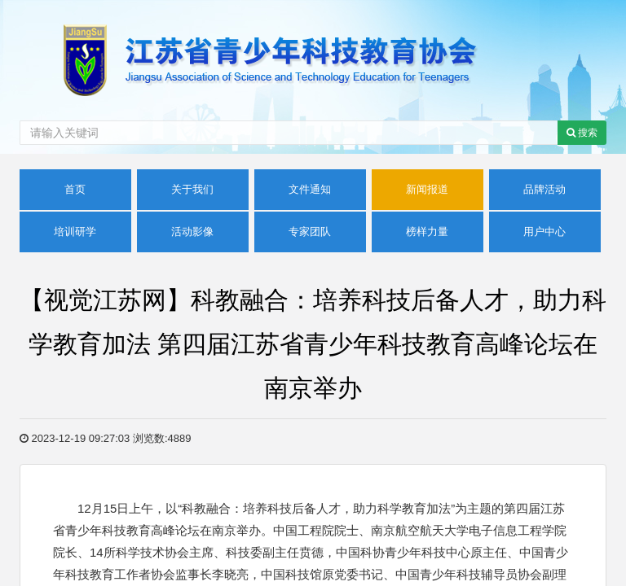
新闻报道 (427, 189)
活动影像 (192, 231)
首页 (75, 189)
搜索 (581, 132)
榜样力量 (427, 231)
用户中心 (544, 231)
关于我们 (192, 189)
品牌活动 (544, 189)
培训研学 (75, 231)
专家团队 (310, 231)
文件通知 (310, 189)
